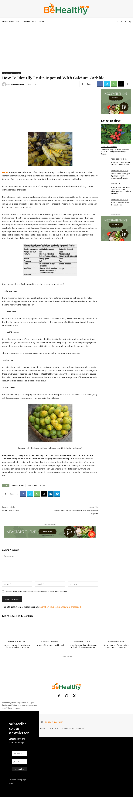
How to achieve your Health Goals (120, 203)
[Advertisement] (66, 47)
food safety (32, 485)
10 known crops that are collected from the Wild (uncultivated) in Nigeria (115, 151)
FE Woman (115, 184)
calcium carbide (17, 485)
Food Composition (119, 159)
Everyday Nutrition (11, 73)
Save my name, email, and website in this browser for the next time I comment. (37, 591)
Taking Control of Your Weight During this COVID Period (116, 646)
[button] (130, 22)
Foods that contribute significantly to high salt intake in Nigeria (83, 646)
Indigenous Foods (109, 146)
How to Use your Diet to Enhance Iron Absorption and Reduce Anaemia (121, 190)
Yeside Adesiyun (17, 84)
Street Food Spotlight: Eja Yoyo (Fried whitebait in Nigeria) (120, 175)
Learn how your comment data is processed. (60, 607)
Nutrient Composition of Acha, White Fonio (120, 163)
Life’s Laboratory (10, 510)
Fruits (42, 485)
